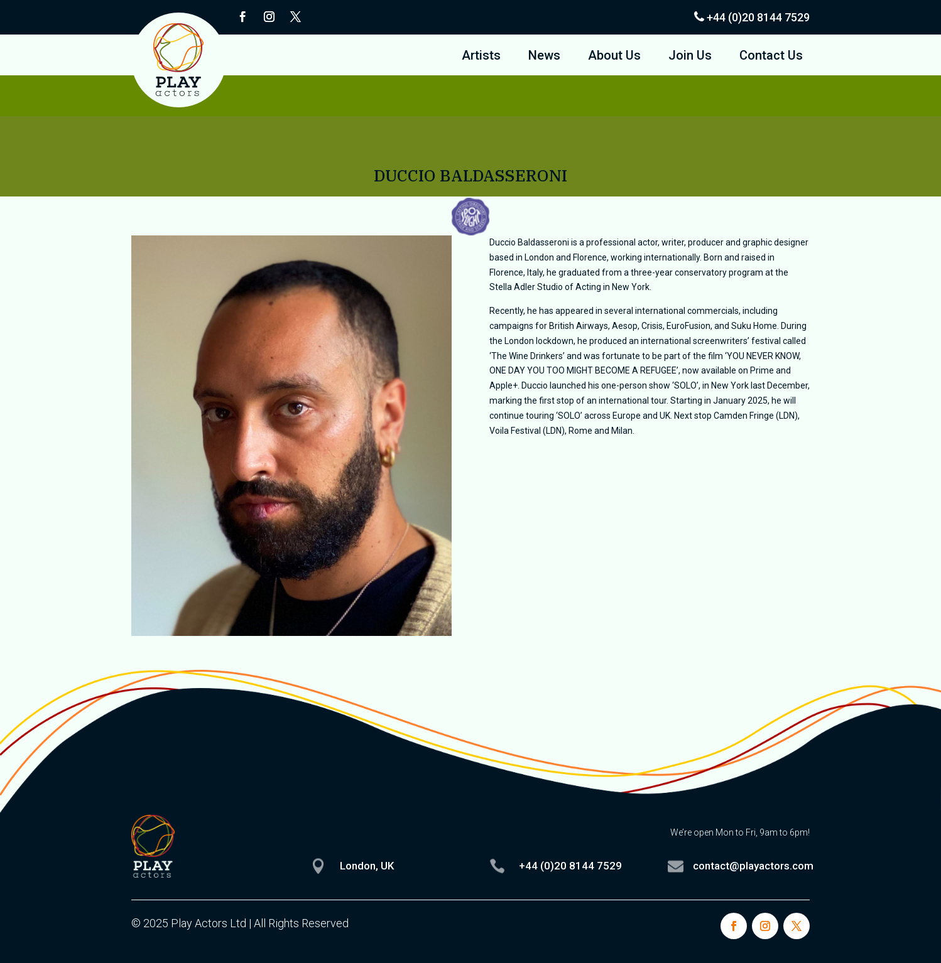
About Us (614, 57)
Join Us (690, 57)
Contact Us (771, 57)
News (544, 57)
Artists (481, 57)
